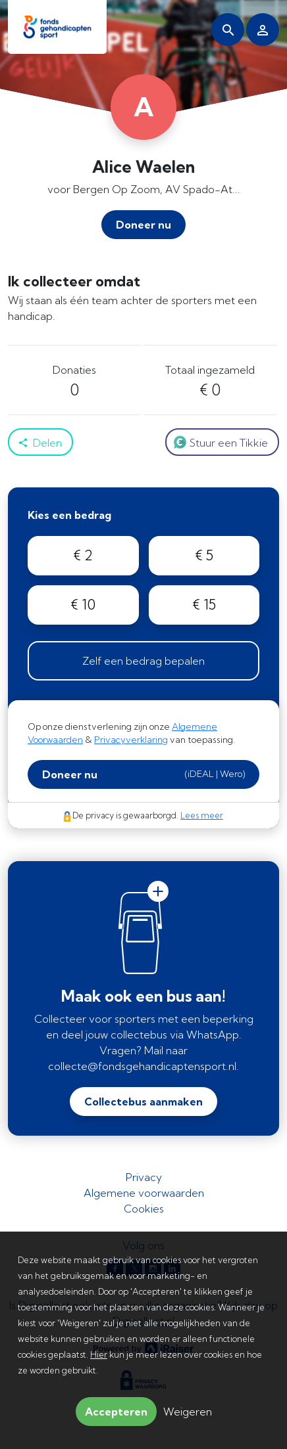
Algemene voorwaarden (144, 1192)
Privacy (144, 1177)
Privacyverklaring (131, 739)
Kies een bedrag (69, 515)
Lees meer (201, 815)
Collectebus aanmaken (143, 1101)
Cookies (144, 1208)
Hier (98, 1354)
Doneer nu (143, 773)
